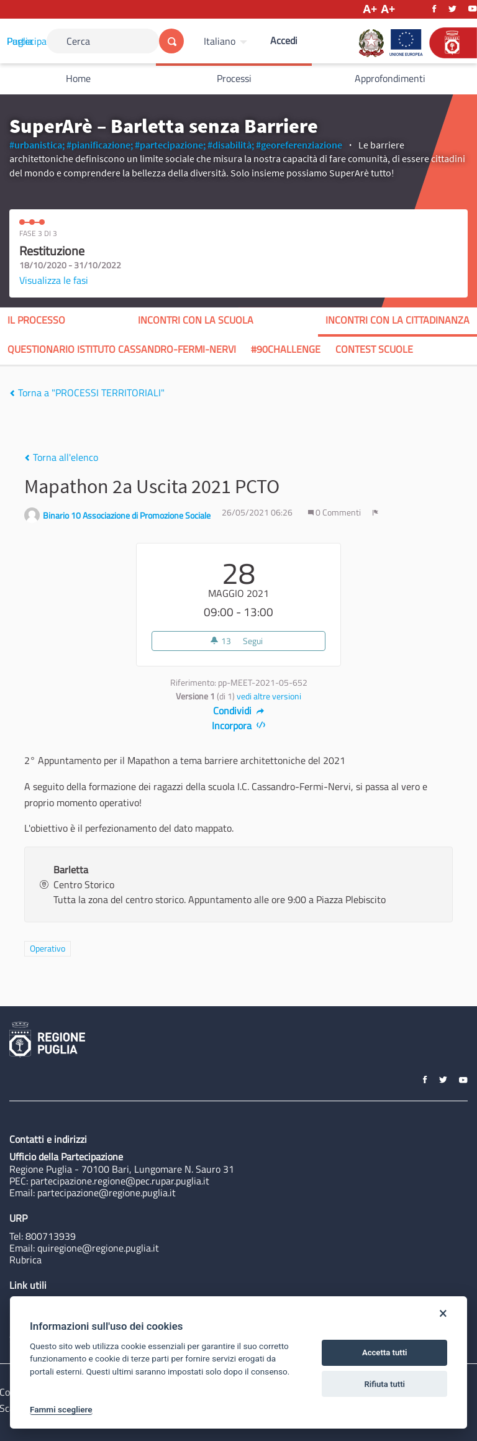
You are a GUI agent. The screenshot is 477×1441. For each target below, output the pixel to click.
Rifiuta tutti (384, 1384)
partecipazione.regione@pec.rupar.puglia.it (119, 1180)
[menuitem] (227, 41)
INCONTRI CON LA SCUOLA (195, 319)
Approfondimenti (390, 78)
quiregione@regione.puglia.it (98, 1247)
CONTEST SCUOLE (374, 349)
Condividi (239, 711)
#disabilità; (230, 145)
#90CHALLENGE (285, 349)
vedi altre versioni (269, 696)
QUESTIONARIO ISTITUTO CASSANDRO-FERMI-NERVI (121, 349)
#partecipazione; (170, 145)
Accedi (284, 40)
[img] (12, 393)
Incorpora (239, 725)
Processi (234, 78)
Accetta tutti (384, 1352)
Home (78, 78)
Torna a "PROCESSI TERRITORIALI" (87, 392)
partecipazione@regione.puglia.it (106, 1192)
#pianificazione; (99, 145)
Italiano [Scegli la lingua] (219, 41)
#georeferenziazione (299, 145)
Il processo (36, 319)
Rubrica (25, 1259)
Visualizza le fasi (53, 280)
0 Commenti (335, 512)
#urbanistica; (37, 145)
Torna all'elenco (61, 457)
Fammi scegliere (61, 1409)
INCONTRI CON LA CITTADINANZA (397, 319)
